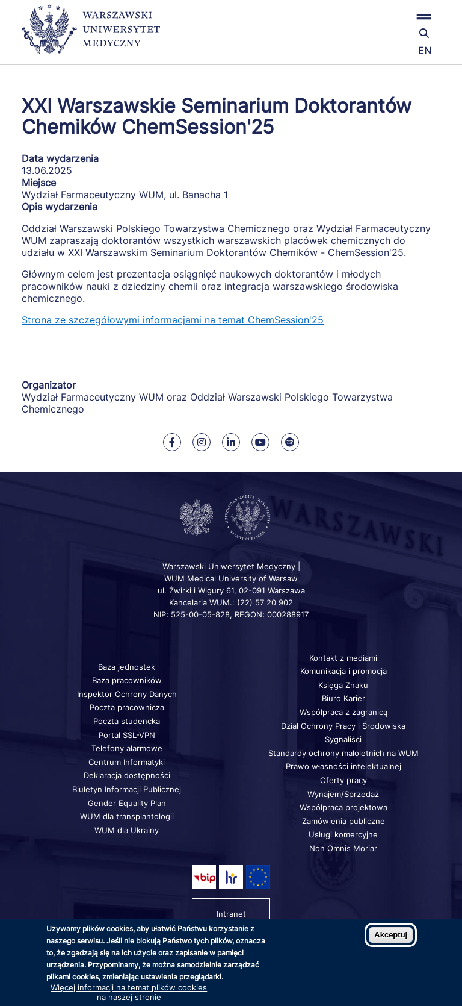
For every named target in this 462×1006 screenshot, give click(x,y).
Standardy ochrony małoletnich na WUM (343, 753)
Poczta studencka (126, 721)
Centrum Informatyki (126, 762)
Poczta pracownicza (127, 707)
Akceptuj (390, 934)
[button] (370, 16)
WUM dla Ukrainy (126, 830)
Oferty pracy (343, 780)
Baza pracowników (127, 680)
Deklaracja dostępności (127, 775)
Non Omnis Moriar (343, 848)
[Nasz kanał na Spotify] (290, 442)
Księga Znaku (343, 685)
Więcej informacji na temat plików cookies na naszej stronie (129, 992)
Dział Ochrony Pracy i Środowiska (343, 726)
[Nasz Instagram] (201, 442)
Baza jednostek (126, 667)
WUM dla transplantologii (127, 816)
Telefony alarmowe (126, 748)
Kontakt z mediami (343, 658)
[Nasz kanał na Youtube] (260, 442)
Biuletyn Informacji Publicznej (126, 789)
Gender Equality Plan (127, 803)
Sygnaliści (343, 739)
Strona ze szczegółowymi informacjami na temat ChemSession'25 (173, 320)
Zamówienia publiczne (343, 821)
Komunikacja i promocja (343, 671)
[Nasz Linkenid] (231, 442)
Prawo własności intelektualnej (343, 766)
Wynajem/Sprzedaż (343, 794)
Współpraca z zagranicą (343, 712)
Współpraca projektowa (343, 807)
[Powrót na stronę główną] (91, 34)
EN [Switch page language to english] (424, 51)
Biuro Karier (343, 698)
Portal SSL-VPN (127, 735)
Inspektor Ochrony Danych (127, 694)
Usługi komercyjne (343, 834)
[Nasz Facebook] (172, 442)
